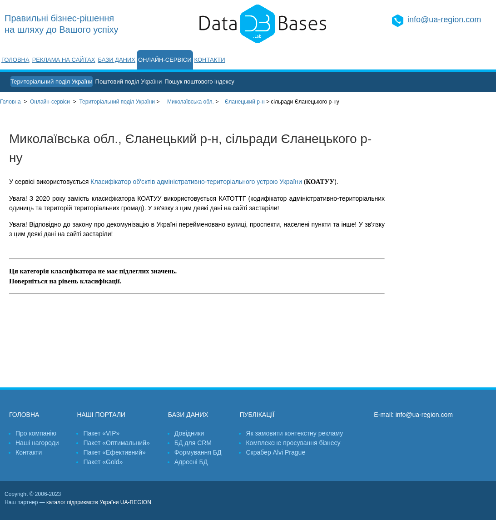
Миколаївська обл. (190, 102)
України (117, 102)
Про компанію (35, 433)
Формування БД (198, 452)
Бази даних (116, 59)
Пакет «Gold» (103, 462)
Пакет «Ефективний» (114, 452)
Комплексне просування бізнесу (293, 442)
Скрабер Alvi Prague (275, 452)
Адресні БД (191, 462)
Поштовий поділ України (128, 81)
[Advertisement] (440, 247)
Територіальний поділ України (51, 81)
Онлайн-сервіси (165, 59)
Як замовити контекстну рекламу (294, 433)
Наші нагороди (37, 442)
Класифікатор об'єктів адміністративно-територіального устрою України (196, 181)
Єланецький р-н (245, 102)
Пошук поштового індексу (199, 81)
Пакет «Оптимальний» (116, 442)
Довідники (189, 433)
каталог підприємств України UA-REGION (98, 502)
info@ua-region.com (444, 19)
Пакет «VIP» (101, 433)
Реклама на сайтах (63, 59)
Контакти (209, 59)
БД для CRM (193, 442)
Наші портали (101, 414)
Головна (15, 59)
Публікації (256, 414)
